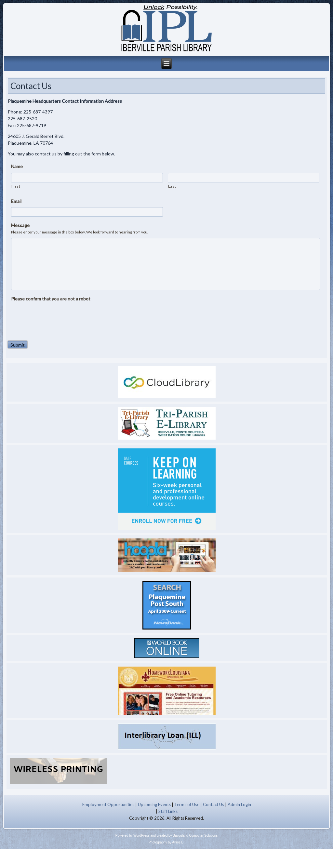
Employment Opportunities (108, 804)
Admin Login (239, 804)
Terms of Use (186, 804)
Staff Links (168, 811)
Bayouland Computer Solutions (195, 835)
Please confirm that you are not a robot (50, 298)
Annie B (177, 842)
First (15, 186)
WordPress (141, 835)
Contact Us (213, 804)
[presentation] (60, 317)
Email (16, 201)
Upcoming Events (154, 804)
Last (172, 186)
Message (20, 225)
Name (17, 166)
